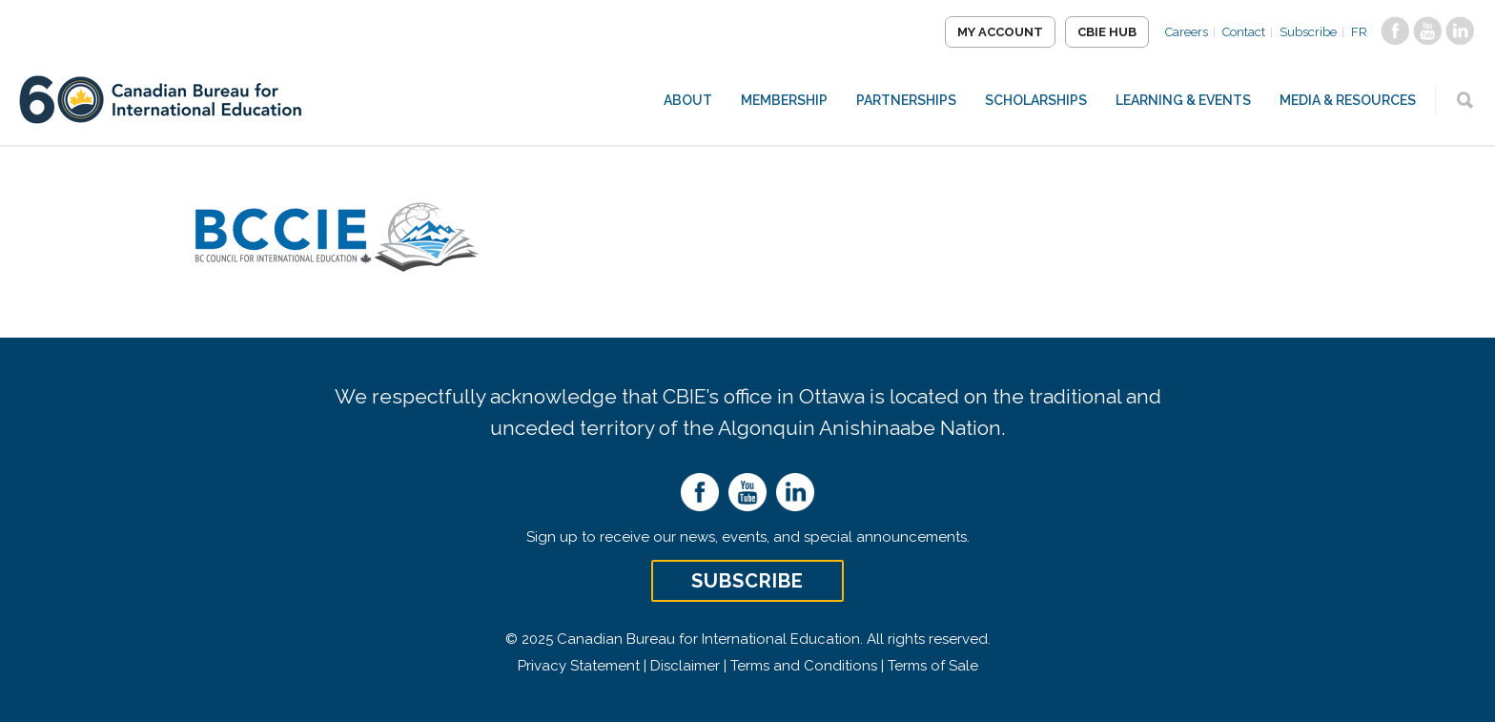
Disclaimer (685, 665)
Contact (1243, 32)
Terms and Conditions (803, 665)
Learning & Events (1183, 100)
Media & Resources (1348, 100)
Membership (784, 100)
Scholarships (1036, 100)
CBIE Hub (1107, 32)
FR (1359, 32)
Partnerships (906, 100)
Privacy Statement (579, 665)
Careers (1186, 32)
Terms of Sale (933, 665)
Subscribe (1308, 32)
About (688, 100)
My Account (1000, 32)
